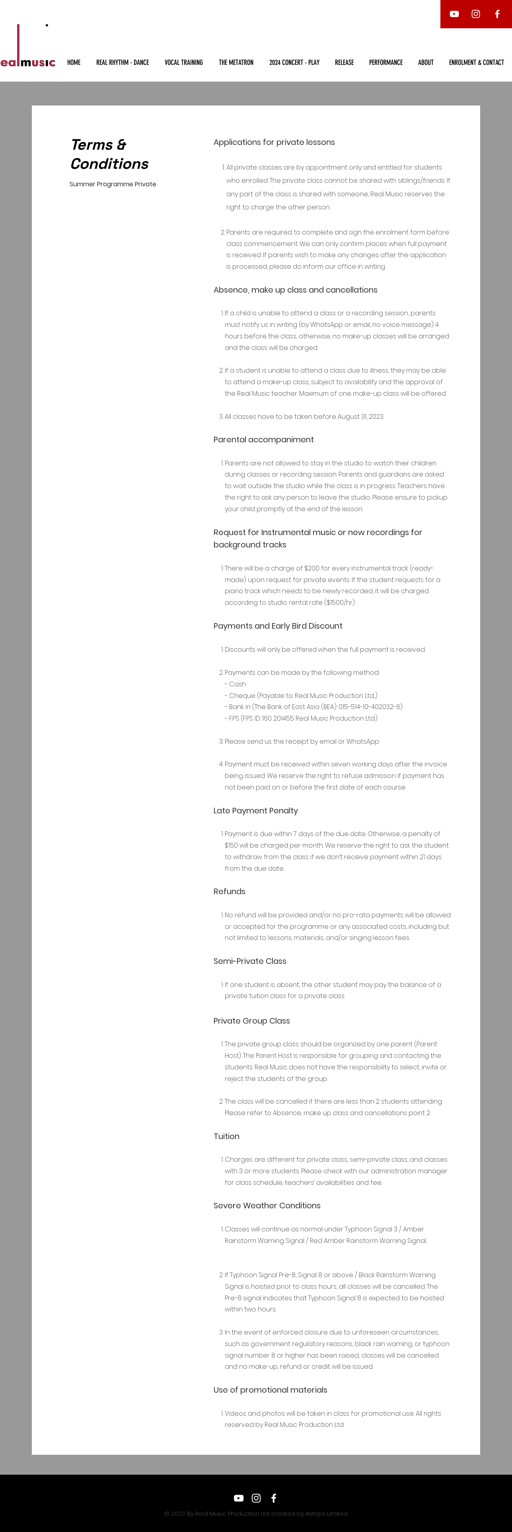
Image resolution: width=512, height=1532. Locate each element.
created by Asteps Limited (309, 1513)
